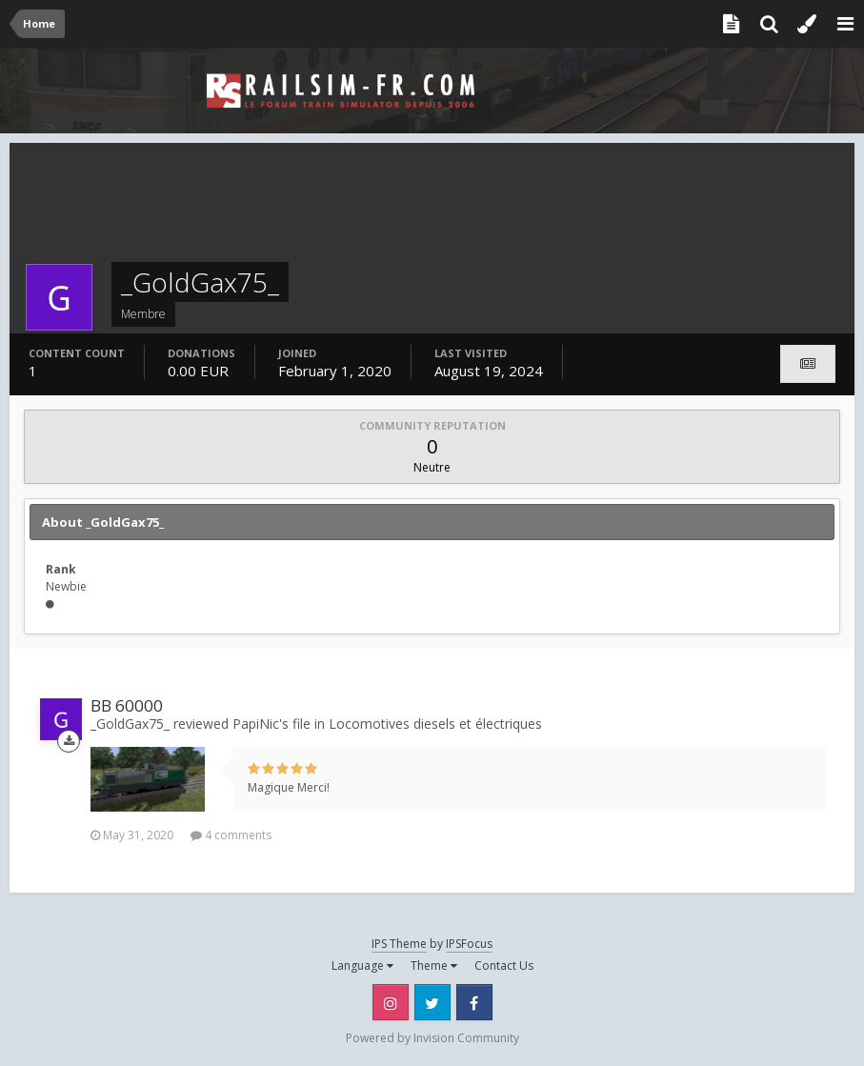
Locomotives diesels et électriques (435, 723)
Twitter (432, 1002)
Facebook (474, 1002)
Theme (434, 965)
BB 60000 (126, 705)
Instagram (390, 1002)
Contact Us (503, 965)
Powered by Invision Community (432, 1038)
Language (362, 965)
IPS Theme (399, 943)
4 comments (231, 835)
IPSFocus (469, 943)
